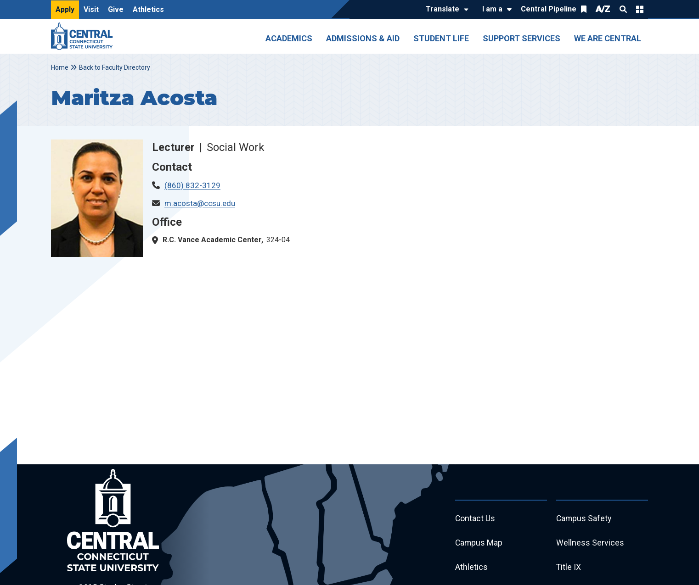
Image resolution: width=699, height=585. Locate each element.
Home (59, 67)
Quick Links (639, 9)
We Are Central (607, 38)
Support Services (521, 38)
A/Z (603, 9)
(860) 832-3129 (192, 185)
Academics (288, 38)
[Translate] (444, 9)
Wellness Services (590, 543)
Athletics (148, 9)
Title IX (568, 568)
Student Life (441, 38)
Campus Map (479, 543)
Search (623, 9)
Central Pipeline (548, 9)
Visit (91, 9)
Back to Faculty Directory (114, 67)
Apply (65, 9)
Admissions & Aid (363, 38)
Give (116, 9)
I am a (492, 9)
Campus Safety (584, 519)
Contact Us (475, 519)
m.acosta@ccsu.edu (199, 203)
